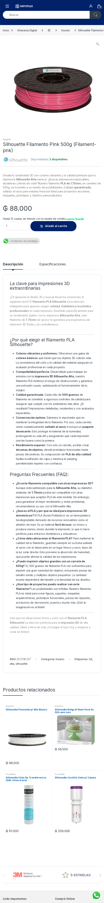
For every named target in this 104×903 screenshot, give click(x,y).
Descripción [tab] (13, 264)
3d (90, 659)
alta (12, 663)
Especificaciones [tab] (52, 264)
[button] (97, 44)
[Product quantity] (16, 226)
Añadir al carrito (56, 226)
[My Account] (91, 6)
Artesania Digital (27, 30)
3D (49, 30)
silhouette (22, 663)
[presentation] (100, 875)
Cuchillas (11, 774)
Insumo (65, 30)
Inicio (6, 30)
